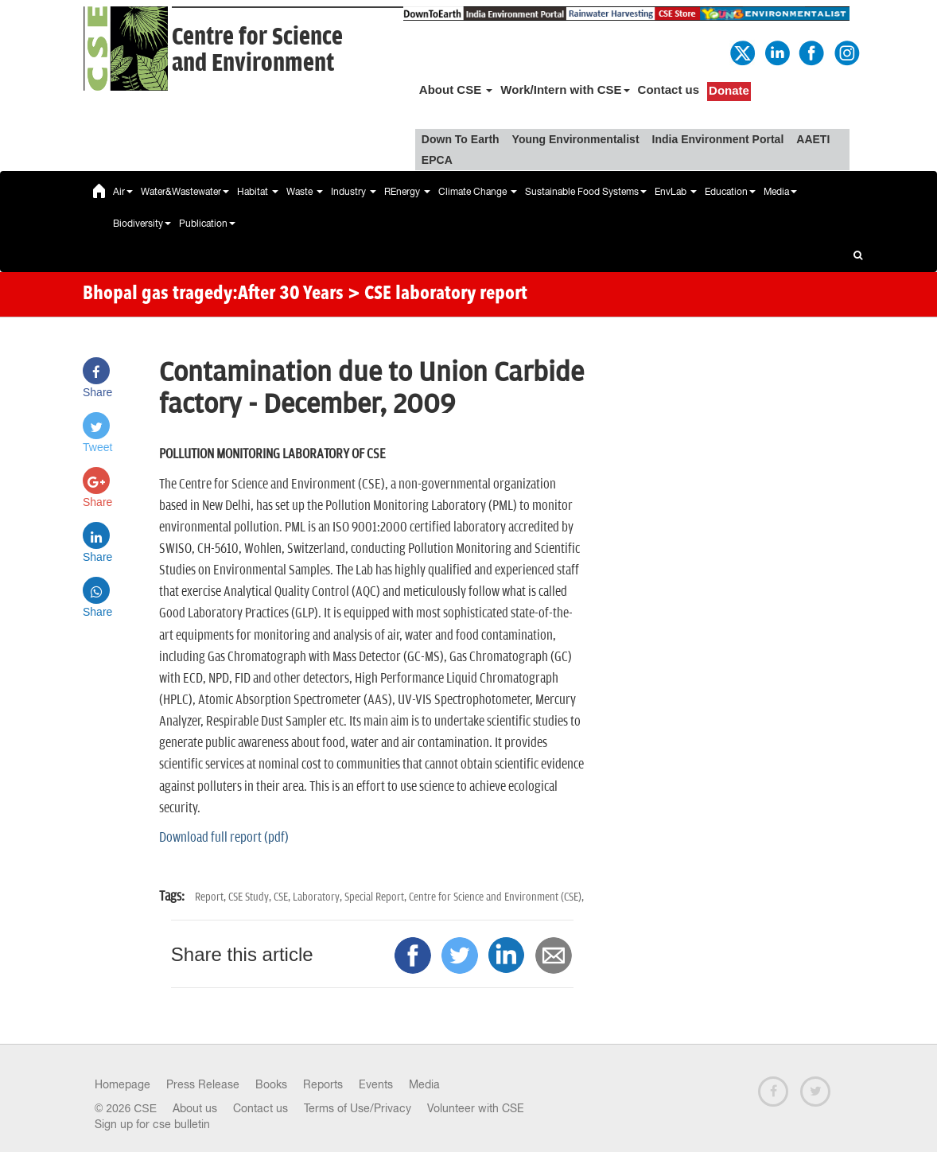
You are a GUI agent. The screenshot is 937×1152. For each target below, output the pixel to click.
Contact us (669, 89)
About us (195, 1108)
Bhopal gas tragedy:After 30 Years (213, 294)
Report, (211, 897)
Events (376, 1084)
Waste (304, 191)
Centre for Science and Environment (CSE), (496, 897)
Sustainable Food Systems (586, 191)
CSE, (283, 897)
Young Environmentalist (576, 139)
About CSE (456, 89)
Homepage (122, 1084)
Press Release (202, 1084)
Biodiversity (142, 223)
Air (123, 191)
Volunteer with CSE (475, 1108)
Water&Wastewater (185, 191)
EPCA (437, 160)
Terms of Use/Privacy (357, 1108)
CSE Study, (251, 897)
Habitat (257, 191)
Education (730, 191)
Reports (323, 1084)
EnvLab (676, 191)
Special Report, (376, 897)
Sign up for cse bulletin (152, 1124)
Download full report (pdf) (224, 838)
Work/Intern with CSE (564, 89)
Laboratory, (318, 897)
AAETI (813, 139)
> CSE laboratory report (437, 294)
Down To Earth (461, 139)
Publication (207, 223)
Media (780, 191)
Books (271, 1084)
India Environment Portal (718, 139)
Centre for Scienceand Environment (257, 50)
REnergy (407, 191)
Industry (353, 191)
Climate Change (477, 191)
